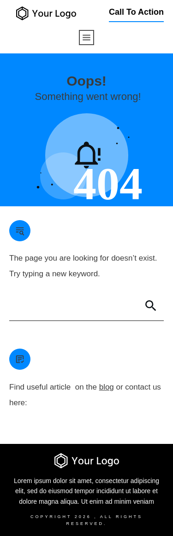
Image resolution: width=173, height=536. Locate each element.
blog (106, 387)
